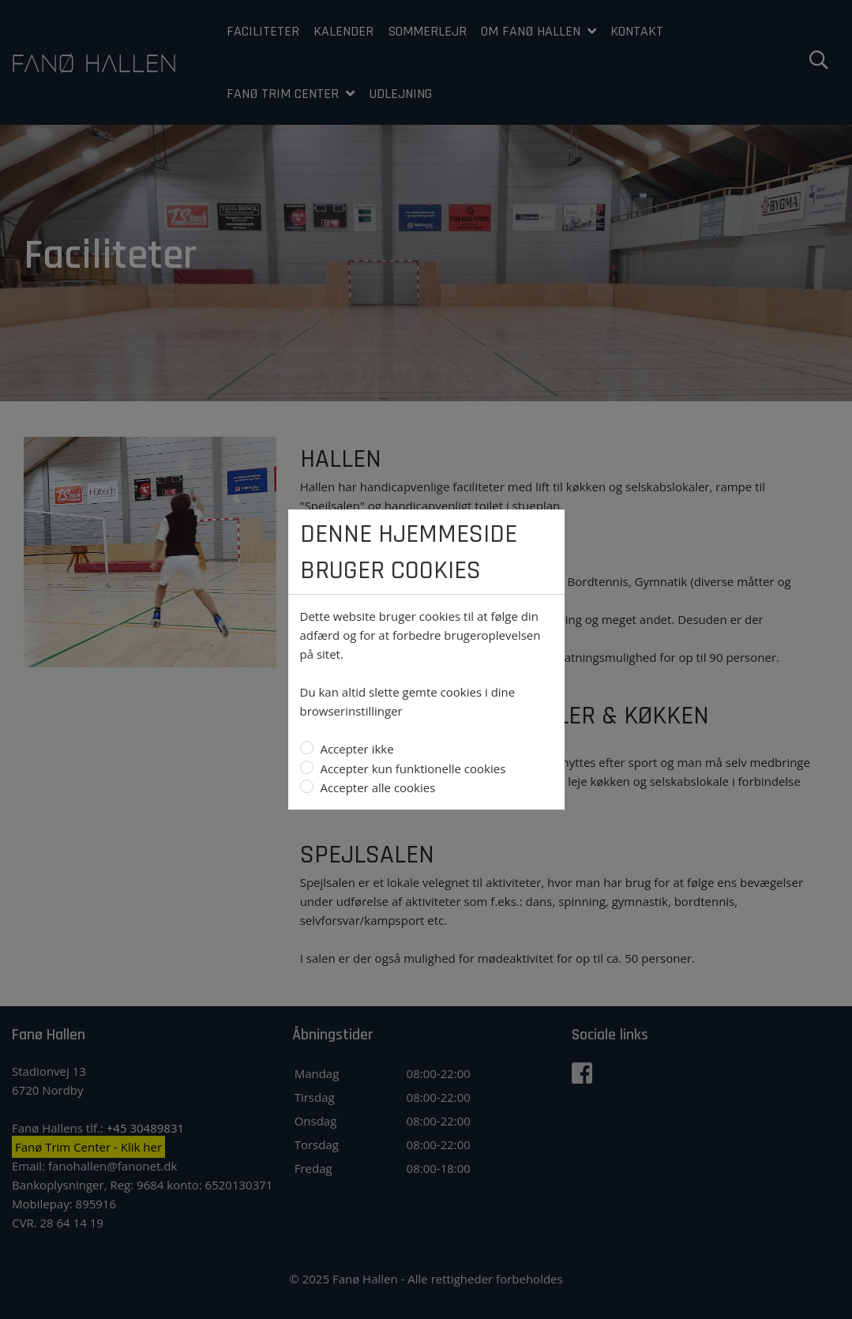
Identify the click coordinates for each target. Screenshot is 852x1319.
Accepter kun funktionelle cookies (411, 768)
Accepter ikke (355, 749)
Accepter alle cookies (376, 787)
